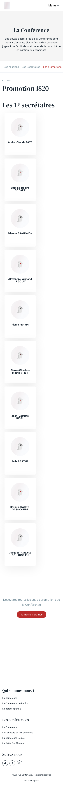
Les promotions (52, 66)
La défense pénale (11, 708)
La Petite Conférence (13, 743)
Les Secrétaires (31, 66)
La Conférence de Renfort (15, 703)
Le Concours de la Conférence (17, 732)
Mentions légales (31, 780)
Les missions (11, 66)
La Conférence (9, 698)
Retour (8, 80)
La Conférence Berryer (13, 738)
